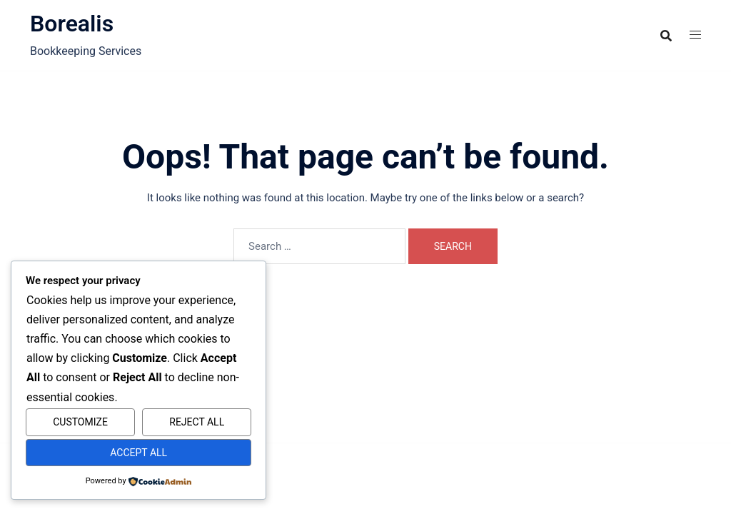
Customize (80, 422)
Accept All (138, 452)
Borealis (72, 23)
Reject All (196, 422)
